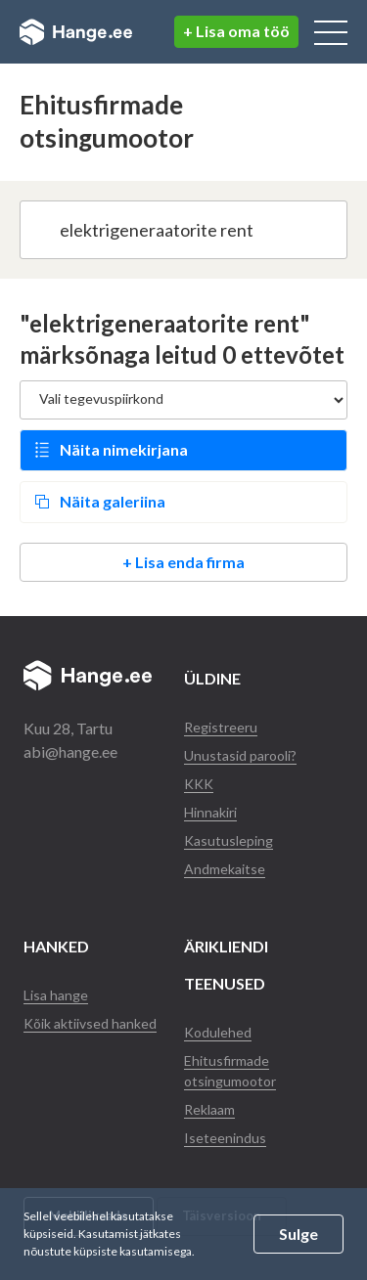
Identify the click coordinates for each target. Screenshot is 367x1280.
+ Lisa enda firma (183, 561)
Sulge (298, 1233)
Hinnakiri (210, 812)
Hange (76, 32)
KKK (198, 783)
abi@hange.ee (70, 751)
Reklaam (209, 1109)
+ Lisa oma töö (236, 31)
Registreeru (220, 727)
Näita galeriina (112, 501)
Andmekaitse (224, 869)
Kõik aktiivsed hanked (90, 1023)
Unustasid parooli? (240, 755)
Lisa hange (55, 995)
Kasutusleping (228, 840)
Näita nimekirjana (124, 449)
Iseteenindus (225, 1137)
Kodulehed (218, 1032)
